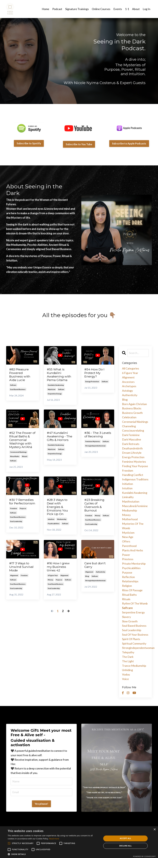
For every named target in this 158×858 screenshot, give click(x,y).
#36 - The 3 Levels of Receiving (93, 438)
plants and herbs (132, 550)
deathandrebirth (132, 448)
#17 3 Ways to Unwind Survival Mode (22, 572)
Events (117, 8)
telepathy (128, 652)
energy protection (92, 382)
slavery (126, 616)
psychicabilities (53, 528)
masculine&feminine (135, 505)
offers (126, 541)
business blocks (131, 408)
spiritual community (134, 643)
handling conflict (132, 474)
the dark (127, 656)
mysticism (51, 390)
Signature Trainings (77, 8)
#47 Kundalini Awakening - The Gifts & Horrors (58, 440)
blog (87, 581)
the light (128, 661)
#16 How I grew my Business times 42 (59, 572)
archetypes (129, 386)
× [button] (154, 829)
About (136, 8)
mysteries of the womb (132, 526)
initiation (127, 483)
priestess (127, 559)
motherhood (130, 519)
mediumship (61, 523)
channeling (129, 426)
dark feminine (131, 434)
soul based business (17, 390)
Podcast (57, 8)
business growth (132, 412)
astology (127, 390)
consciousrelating (133, 430)
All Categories (130, 368)
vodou (126, 674)
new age (127, 537)
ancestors (128, 381)
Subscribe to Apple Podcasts (129, 143)
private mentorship (134, 563)
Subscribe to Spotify (29, 143)
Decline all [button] (125, 845)
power (126, 554)
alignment (14, 581)
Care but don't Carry (96, 570)
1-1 (127, 8)
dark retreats (130, 443)
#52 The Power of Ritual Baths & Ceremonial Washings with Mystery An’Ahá (22, 442)
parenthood (129, 545)
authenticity (100, 577)
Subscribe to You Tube (79, 144)
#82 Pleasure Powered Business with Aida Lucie (20, 375)
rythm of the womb (135, 603)
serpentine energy (55, 395)
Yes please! (41, 803)
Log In (146, 8)
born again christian (134, 404)
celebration (129, 417)
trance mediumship (134, 665)
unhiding (127, 669)
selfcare (13, 386)
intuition (51, 523)
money (97, 520)
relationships (130, 581)
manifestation (130, 501)
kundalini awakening (56, 386)
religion (127, 585)
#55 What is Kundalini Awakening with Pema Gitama (60, 375)
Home (45, 8)
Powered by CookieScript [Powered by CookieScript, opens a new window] (144, 856)
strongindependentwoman (95, 451)
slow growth (130, 621)
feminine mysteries (92, 447)
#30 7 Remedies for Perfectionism (20, 506)
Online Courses (101, 8)
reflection (128, 576)
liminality (128, 497)
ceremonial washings (18, 455)
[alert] (79, 842)
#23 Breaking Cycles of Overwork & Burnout (95, 508)
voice (125, 678)
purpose (23, 516)
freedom (13, 516)
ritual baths (14, 459)
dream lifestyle (131, 452)
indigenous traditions (135, 479)
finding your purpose (135, 466)
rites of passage (132, 590)
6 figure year (53, 581)
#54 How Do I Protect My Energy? (95, 373)
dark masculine (131, 439)
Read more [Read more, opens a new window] (54, 838)
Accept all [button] (125, 838)
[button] (53, 854)
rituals (24, 459)
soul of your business (135, 634)
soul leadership (16, 528)
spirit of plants (131, 639)
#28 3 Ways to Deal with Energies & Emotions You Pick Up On (58, 510)
